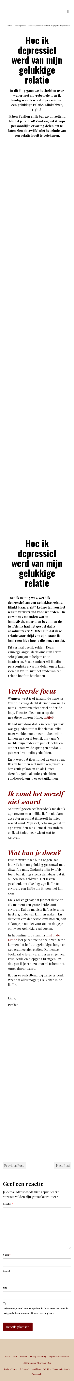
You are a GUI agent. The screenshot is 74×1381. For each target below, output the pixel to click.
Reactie (8, 1203)
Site (5, 1287)
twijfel (48, 717)
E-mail (7, 1271)
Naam (6, 1254)
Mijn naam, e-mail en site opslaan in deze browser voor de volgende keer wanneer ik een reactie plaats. (36, 1311)
